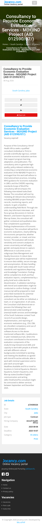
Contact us (7, 488)
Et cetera (36, 44)
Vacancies (6, 502)
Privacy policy (8, 491)
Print (36, 439)
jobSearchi (30, 469)
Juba (27, 44)
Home (5, 44)
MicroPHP (21, 522)
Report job (21, 115)
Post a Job (6, 505)
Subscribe (7, 509)
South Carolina (16, 44)
